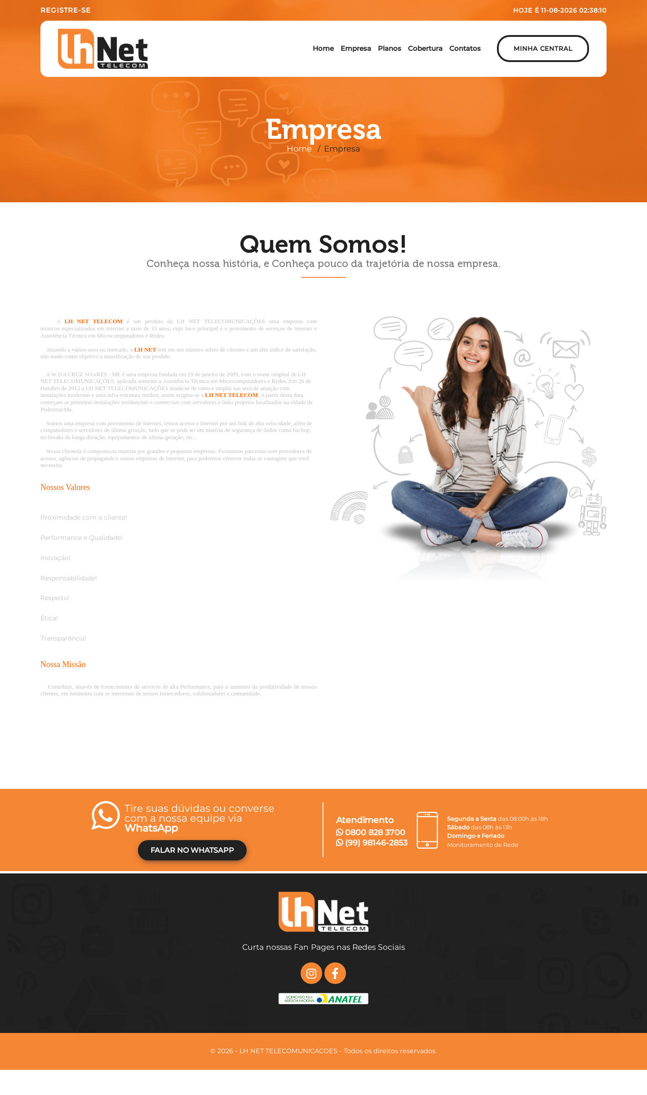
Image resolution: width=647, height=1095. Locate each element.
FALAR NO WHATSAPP (192, 850)
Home (299, 149)
